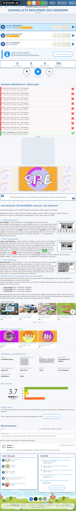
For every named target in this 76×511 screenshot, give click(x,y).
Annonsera (23, 505)
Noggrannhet (59, 66)
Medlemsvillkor (64, 505)
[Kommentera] (38, 71)
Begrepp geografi (7, 343)
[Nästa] (73, 312)
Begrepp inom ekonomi (9, 316)
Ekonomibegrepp (26, 316)
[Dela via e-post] (45, 499)
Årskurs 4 (24, 360)
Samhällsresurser (46, 362)
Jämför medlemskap (63, 54)
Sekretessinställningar (38, 507)
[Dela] (49, 71)
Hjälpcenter (31, 505)
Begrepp (43, 360)
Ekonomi (51, 360)
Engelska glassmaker (18, 483)
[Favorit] (26, 71)
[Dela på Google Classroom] (40, 499)
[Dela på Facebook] (31, 499)
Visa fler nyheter (57, 488)
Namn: (3, 429)
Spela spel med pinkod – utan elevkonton (58, 470)
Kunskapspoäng (45, 66)
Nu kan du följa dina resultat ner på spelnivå (56, 481)
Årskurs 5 (24, 362)
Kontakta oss (40, 505)
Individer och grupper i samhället (51, 343)
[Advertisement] (38, 17)
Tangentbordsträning (17, 477)
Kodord (12, 465)
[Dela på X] (36, 499)
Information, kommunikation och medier (34, 343)
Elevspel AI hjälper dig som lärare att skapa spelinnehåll (56, 460)
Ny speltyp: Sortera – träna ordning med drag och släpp (57, 475)
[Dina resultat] (43, 3)
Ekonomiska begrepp (66, 316)
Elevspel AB (15, 505)
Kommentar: (5, 434)
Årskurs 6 (24, 364)
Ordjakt (12, 471)
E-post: (40, 429)
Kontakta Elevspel (51, 417)
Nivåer (31, 66)
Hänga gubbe (15, 459)
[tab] (34, 322)
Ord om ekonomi (45, 316)
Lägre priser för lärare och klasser (55, 466)
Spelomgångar (17, 66)
